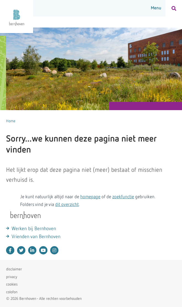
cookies (12, 284)
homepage (90, 197)
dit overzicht (67, 204)
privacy (11, 277)
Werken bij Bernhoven (34, 228)
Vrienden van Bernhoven (36, 236)
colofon (11, 292)
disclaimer (14, 269)
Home (10, 121)
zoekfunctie (123, 197)
